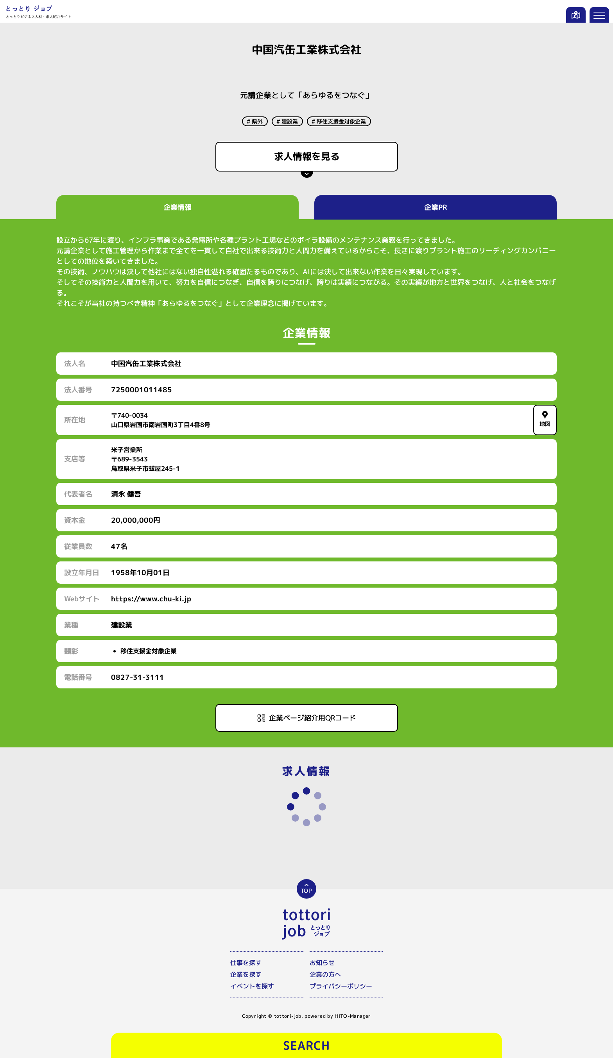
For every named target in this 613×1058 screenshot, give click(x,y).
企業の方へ (325, 974)
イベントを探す (252, 986)
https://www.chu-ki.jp (151, 599)
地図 (545, 419)
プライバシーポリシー (341, 986)
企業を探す (246, 974)
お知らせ (322, 962)
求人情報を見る (306, 156)
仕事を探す (246, 962)
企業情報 (177, 207)
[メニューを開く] (599, 15)
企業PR (435, 207)
